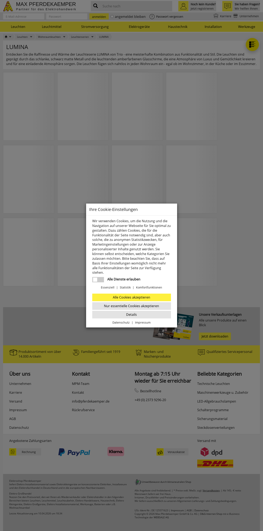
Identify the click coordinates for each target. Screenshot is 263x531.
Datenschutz (121, 322)
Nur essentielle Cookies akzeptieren (131, 306)
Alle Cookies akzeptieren (131, 297)
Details (131, 314)
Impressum (143, 322)
